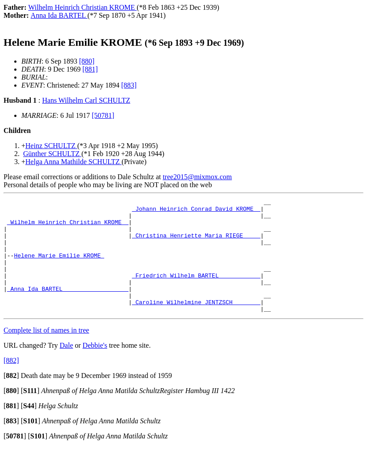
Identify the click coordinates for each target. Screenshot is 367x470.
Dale (66, 368)
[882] (11, 383)
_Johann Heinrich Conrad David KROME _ (196, 211)
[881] (90, 69)
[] (11, 398)
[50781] (103, 115)
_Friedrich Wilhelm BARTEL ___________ (196, 291)
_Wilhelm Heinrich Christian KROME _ (68, 227)
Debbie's (95, 368)
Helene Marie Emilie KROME (59, 267)
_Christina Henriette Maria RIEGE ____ (196, 243)
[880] (87, 61)
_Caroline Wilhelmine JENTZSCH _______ (196, 323)
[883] (129, 85)
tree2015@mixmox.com (197, 177)
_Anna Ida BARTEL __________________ (68, 307)
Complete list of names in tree (46, 353)
